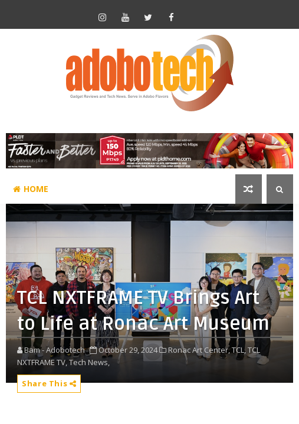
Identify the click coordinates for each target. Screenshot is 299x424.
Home (30, 188)
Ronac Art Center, (199, 349)
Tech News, (89, 362)
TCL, (239, 349)
